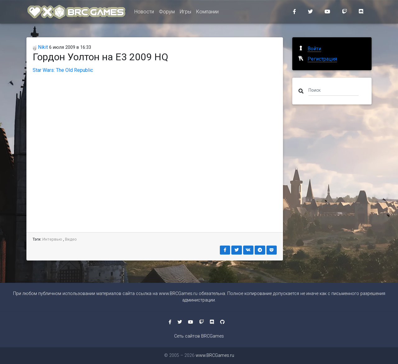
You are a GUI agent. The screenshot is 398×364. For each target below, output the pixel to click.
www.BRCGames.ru (178, 293)
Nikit (40, 47)
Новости (144, 13)
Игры (185, 13)
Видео (71, 239)
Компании (207, 13)
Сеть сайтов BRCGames (199, 336)
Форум (167, 13)
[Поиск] (333, 90)
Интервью (52, 239)
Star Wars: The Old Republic (63, 70)
